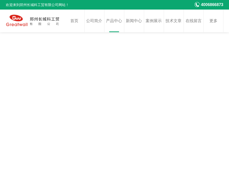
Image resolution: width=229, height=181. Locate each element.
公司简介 (94, 21)
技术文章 (173, 21)
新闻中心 (134, 21)
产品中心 (114, 21)
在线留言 (194, 21)
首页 (74, 21)
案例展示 (154, 21)
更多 (213, 21)
